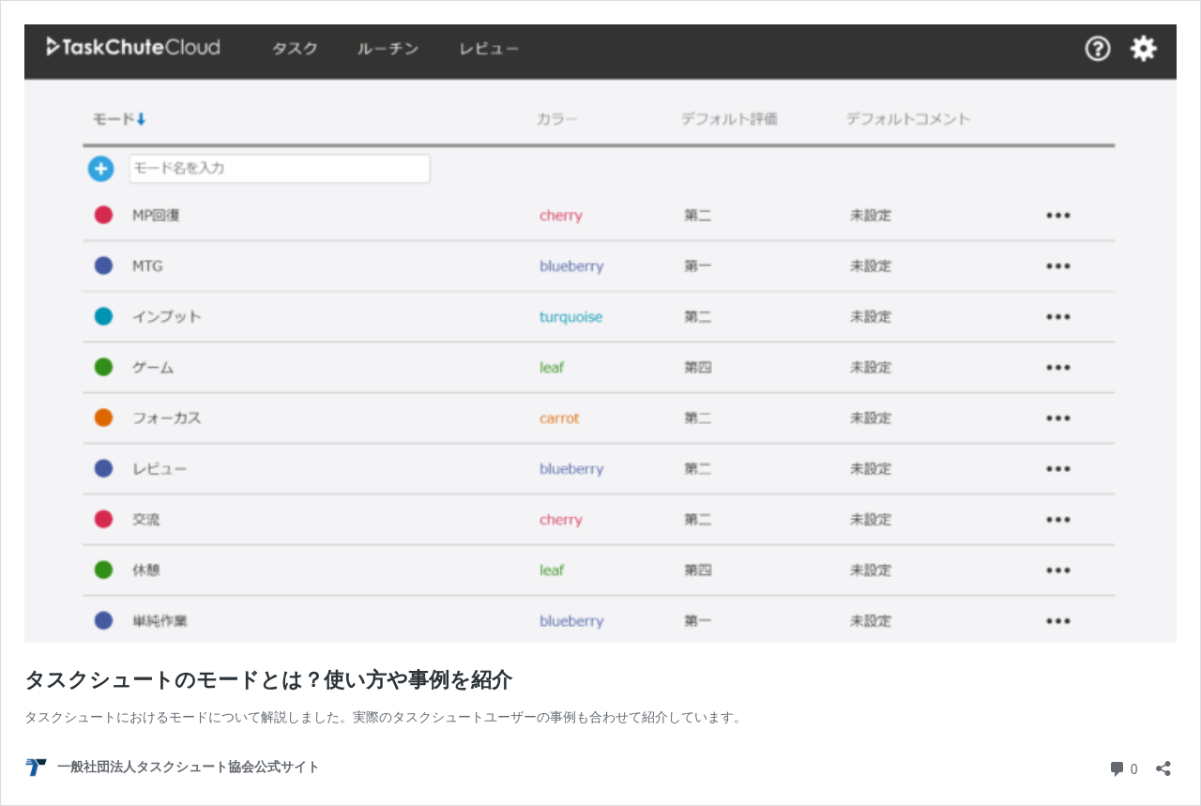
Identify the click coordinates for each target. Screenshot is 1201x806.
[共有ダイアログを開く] (1163, 762)
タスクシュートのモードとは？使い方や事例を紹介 (268, 680)
